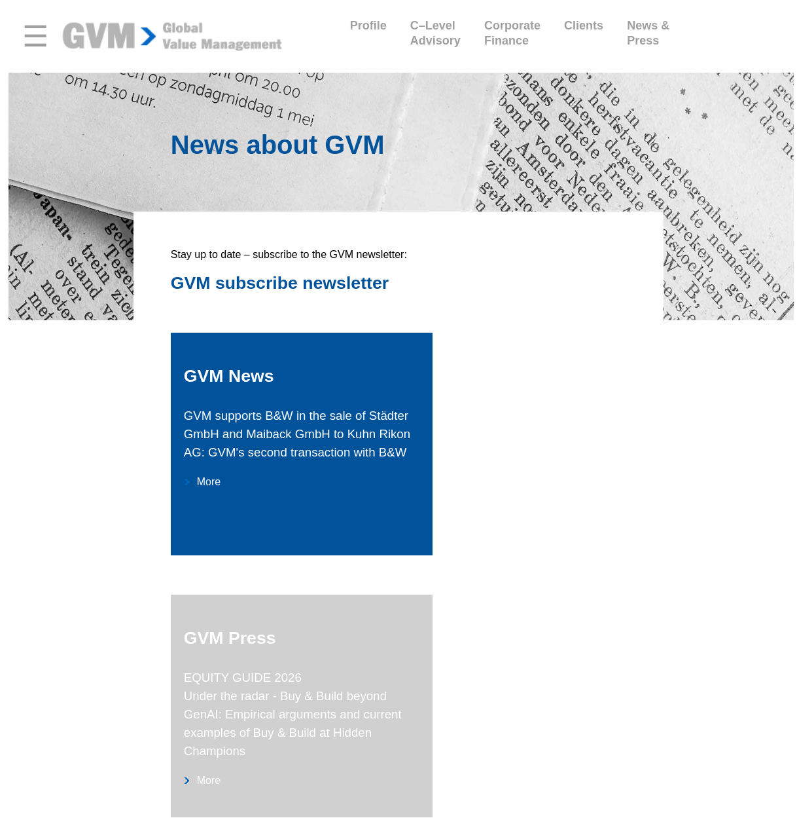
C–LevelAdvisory (435, 33)
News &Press (648, 33)
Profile (368, 33)
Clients (583, 33)
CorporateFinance (512, 33)
